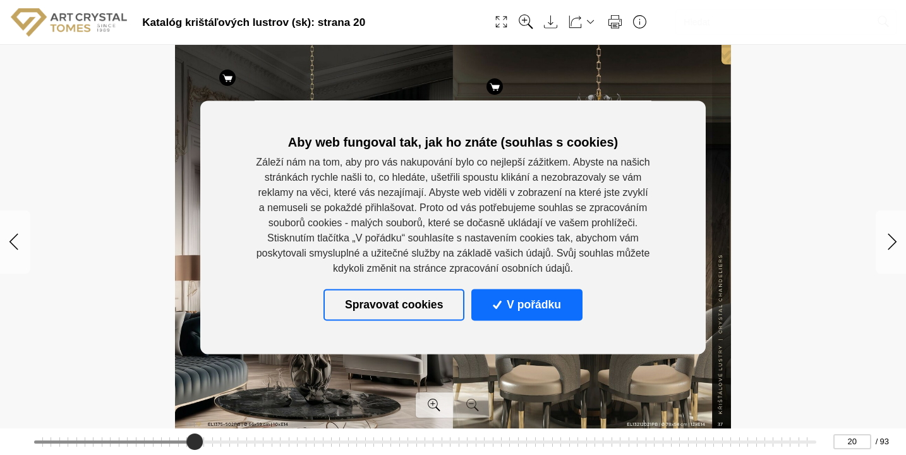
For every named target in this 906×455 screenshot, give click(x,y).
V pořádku (527, 304)
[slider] (194, 442)
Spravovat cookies (394, 304)
